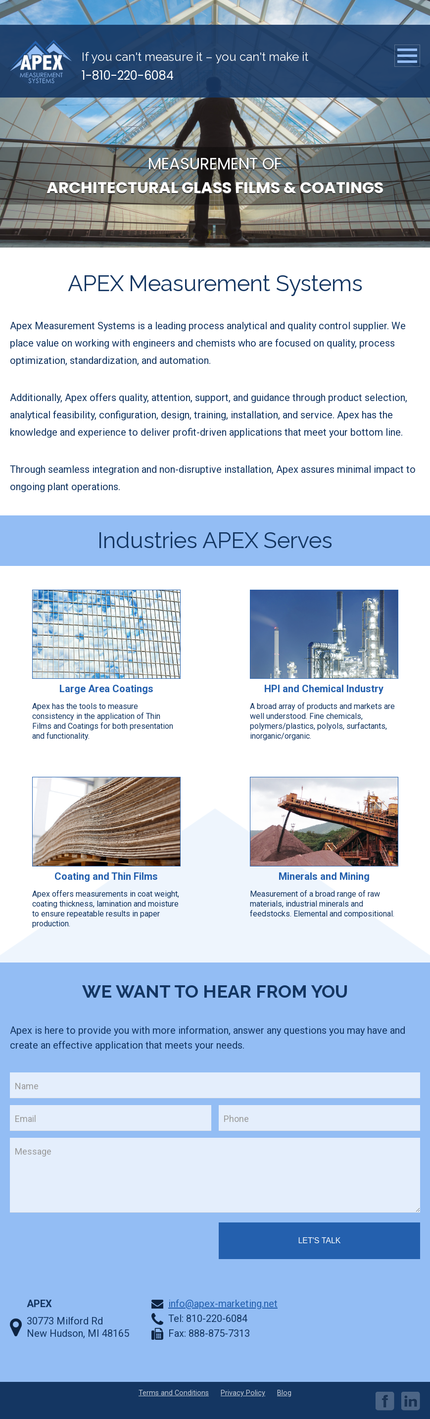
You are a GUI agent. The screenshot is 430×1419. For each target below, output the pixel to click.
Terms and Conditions (174, 1393)
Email (25, 1119)
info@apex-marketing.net (223, 1304)
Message (33, 1151)
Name (27, 1086)
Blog (284, 1393)
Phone (236, 1119)
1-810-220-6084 (128, 75)
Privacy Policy (243, 1393)
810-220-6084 (216, 1318)
